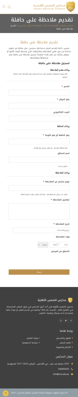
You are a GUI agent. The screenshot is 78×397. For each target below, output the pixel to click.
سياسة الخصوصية (30, 343)
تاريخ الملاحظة (61, 224)
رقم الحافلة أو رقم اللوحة (56, 135)
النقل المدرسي (25, 25)
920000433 (63, 369)
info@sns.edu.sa (61, 374)
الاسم (65, 86)
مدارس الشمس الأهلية (63, 25)
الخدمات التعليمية (42, 25)
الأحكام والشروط (63, 347)
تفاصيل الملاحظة (60, 200)
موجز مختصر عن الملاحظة (56, 181)
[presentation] (49, 260)
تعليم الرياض (65, 343)
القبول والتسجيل (63, 338)
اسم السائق (63, 153)
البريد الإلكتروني (61, 112)
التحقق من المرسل (60, 251)
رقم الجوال (63, 99)
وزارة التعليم (32, 338)
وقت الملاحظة (62, 237)
